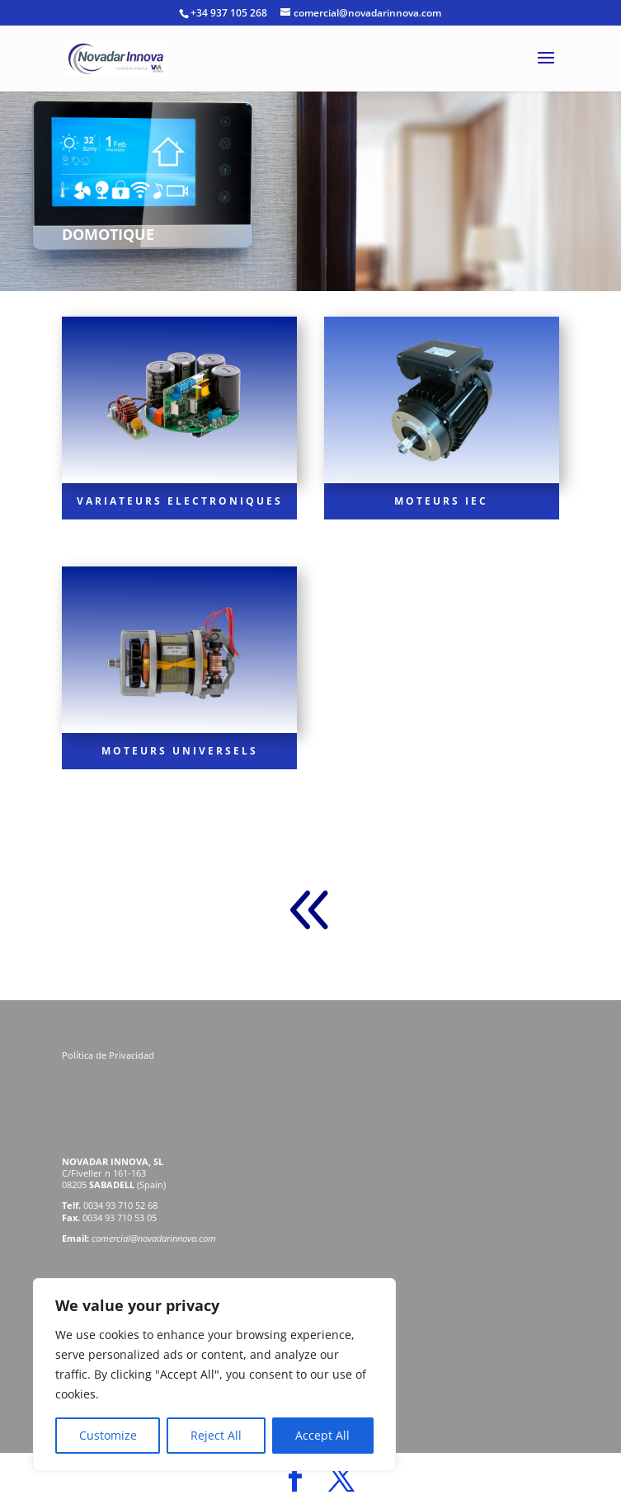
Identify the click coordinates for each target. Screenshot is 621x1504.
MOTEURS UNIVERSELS (179, 751)
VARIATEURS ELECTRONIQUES (180, 501)
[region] (214, 1374)
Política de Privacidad (109, 1055)
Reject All (216, 1435)
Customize (108, 1435)
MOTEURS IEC (441, 501)
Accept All (322, 1435)
